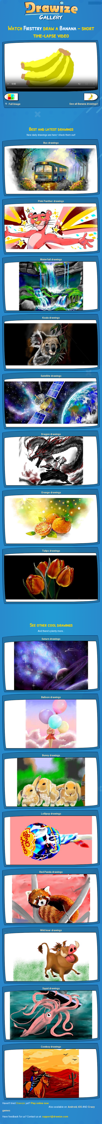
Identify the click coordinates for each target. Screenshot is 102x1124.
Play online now (40, 1103)
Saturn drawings (51, 639)
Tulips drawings (51, 550)
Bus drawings (51, 142)
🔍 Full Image (12, 104)
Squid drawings (51, 988)
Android (72, 1106)
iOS (80, 1106)
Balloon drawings (51, 697)
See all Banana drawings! (83, 103)
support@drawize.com (55, 1116)
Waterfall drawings (51, 259)
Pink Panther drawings (51, 201)
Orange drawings (51, 492)
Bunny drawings (51, 755)
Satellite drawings (51, 375)
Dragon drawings (51, 434)
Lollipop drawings (51, 813)
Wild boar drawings (51, 930)
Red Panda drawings (51, 872)
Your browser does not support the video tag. (51, 66)
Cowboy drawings (51, 1046)
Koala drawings (51, 317)
